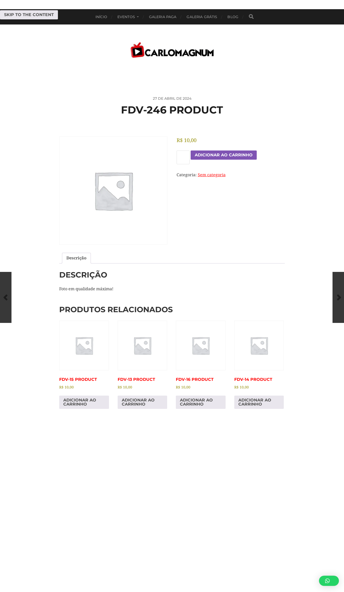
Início (101, 17)
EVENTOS (126, 17)
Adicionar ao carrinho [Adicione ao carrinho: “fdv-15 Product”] (79, 402)
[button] (329, 581)
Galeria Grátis (202, 17)
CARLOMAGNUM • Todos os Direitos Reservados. (192, 568)
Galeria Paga (163, 17)
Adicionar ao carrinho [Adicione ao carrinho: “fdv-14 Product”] (254, 402)
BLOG (232, 17)
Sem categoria (212, 174)
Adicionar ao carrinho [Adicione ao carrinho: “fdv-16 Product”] (196, 402)
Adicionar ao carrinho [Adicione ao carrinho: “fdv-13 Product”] (138, 402)
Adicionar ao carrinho (224, 155)
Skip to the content (29, 14)
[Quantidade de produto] (183, 157)
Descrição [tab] (76, 258)
